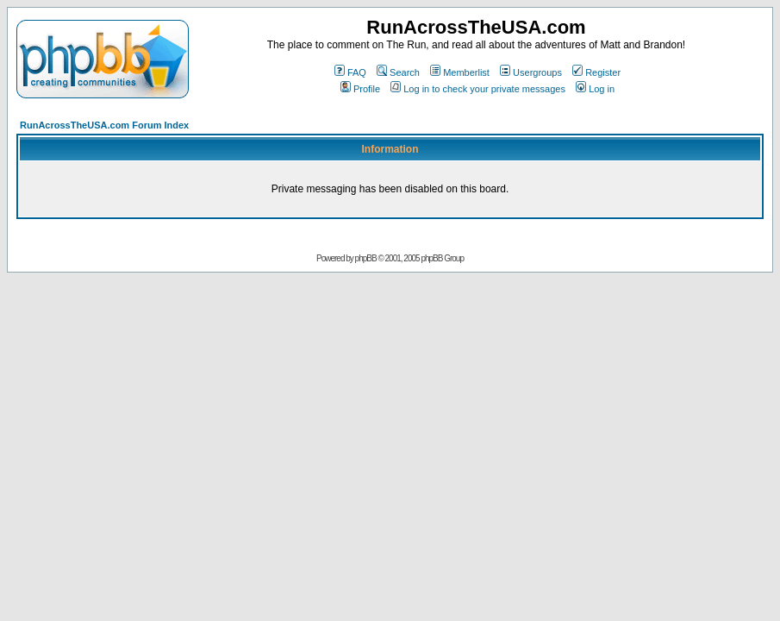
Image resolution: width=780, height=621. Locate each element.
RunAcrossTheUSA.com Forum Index (104, 125)
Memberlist (460, 72)
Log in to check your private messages (477, 89)
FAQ (350, 72)
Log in (595, 89)
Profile (360, 89)
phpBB (366, 258)
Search (398, 72)
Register (596, 72)
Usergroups (531, 72)
